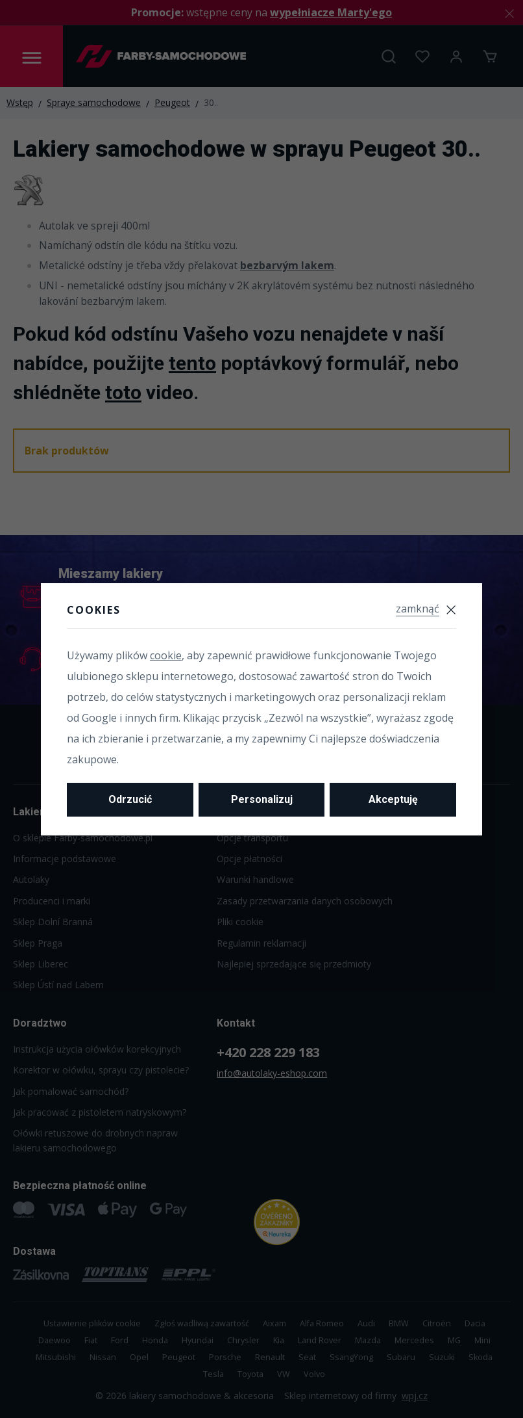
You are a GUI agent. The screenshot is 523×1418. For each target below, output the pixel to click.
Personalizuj (262, 799)
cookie (166, 655)
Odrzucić (130, 799)
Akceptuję (393, 799)
